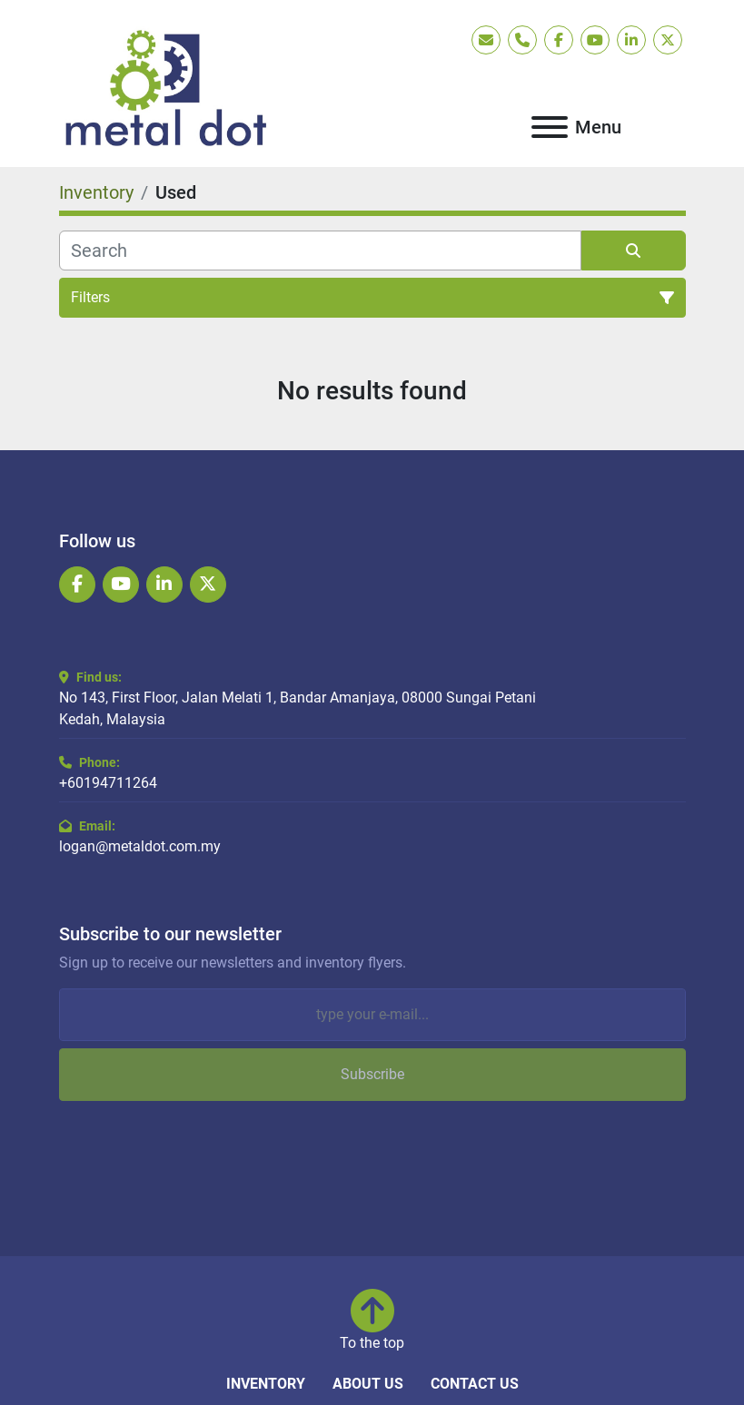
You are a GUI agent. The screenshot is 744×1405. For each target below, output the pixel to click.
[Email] (372, 1014)
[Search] (320, 250)
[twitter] (667, 39)
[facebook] (558, 39)
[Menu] (549, 127)
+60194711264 (108, 782)
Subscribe (372, 1074)
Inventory (265, 1383)
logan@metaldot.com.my (140, 846)
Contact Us (475, 1383)
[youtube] (595, 39)
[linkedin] (631, 39)
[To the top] (372, 1321)
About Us (367, 1383)
